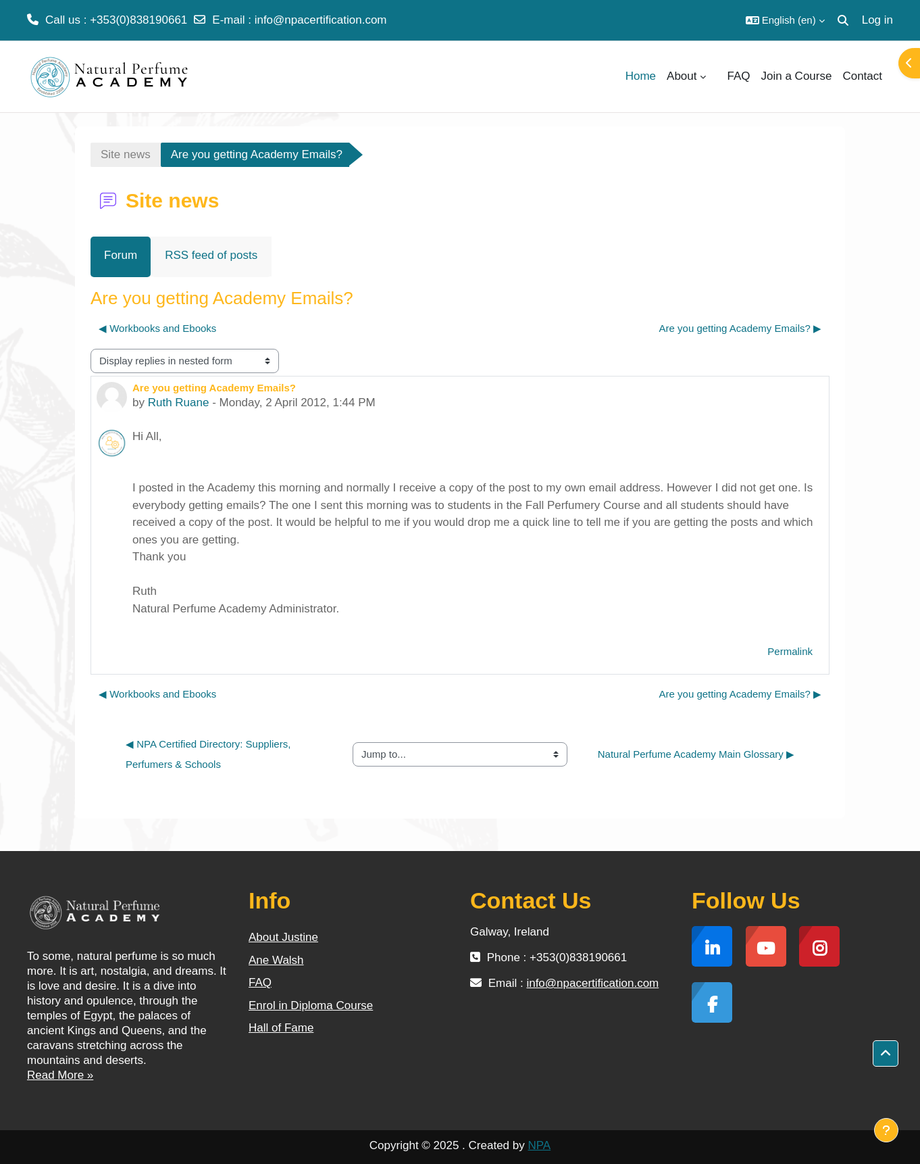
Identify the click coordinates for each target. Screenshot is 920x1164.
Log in (877, 20)
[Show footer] (886, 1130)
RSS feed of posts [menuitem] (211, 255)
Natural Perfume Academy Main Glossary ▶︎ (696, 754)
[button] (785, 20)
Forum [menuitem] (120, 255)
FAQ (260, 982)
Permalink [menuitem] (790, 651)
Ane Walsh (276, 960)
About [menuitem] (681, 76)
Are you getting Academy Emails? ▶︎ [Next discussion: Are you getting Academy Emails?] (740, 328)
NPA (539, 1145)
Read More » (60, 1075)
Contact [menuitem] (862, 76)
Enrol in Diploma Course (311, 1005)
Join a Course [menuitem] (796, 76)
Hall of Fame (281, 1027)
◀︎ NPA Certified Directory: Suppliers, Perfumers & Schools (209, 754)
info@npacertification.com (321, 20)
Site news (126, 154)
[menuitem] (716, 76)
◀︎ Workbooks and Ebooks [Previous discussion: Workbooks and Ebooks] (157, 328)
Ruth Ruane (178, 402)
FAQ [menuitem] (738, 76)
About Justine (283, 937)
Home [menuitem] (640, 76)
